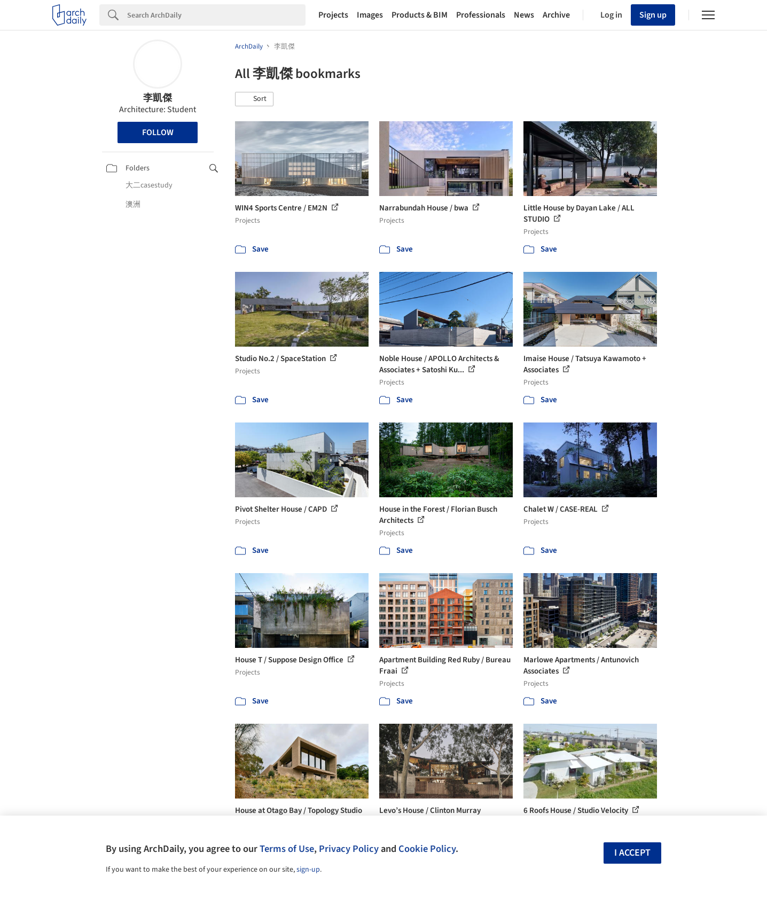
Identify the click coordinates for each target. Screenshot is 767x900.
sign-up (308, 869)
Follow (158, 132)
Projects (333, 15)
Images (370, 15)
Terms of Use (287, 849)
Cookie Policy (427, 849)
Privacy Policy (349, 849)
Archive (556, 15)
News (524, 15)
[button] (254, 99)
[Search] (216, 15)
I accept (632, 852)
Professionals (480, 15)
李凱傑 (157, 98)
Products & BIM (420, 15)
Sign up (653, 15)
